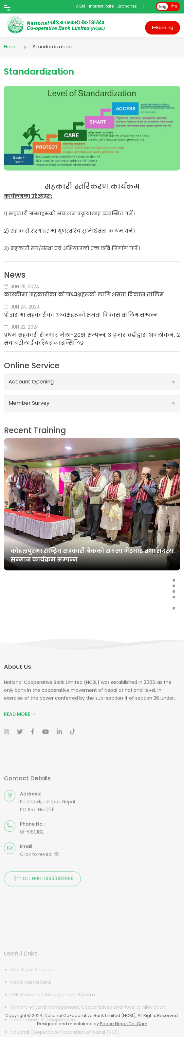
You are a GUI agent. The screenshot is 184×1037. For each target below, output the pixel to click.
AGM (80, 6)
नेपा (174, 6)
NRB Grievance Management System (52, 1022)
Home (11, 46)
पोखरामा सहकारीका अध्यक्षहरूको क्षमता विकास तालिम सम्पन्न (81, 315)
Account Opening (31, 381)
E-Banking (162, 27)
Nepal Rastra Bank (30, 1009)
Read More (20, 730)
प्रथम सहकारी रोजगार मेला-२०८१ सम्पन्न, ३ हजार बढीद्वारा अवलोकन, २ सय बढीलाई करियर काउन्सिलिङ (92, 339)
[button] (173, 580)
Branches (127, 6)
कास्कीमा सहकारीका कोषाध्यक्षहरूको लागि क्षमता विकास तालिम (84, 294)
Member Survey (29, 403)
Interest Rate (101, 6)
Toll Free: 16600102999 (42, 918)
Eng (162, 6)
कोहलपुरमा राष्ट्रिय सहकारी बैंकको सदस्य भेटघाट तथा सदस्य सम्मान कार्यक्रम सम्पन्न (92, 555)
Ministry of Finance (31, 997)
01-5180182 (32, 871)
